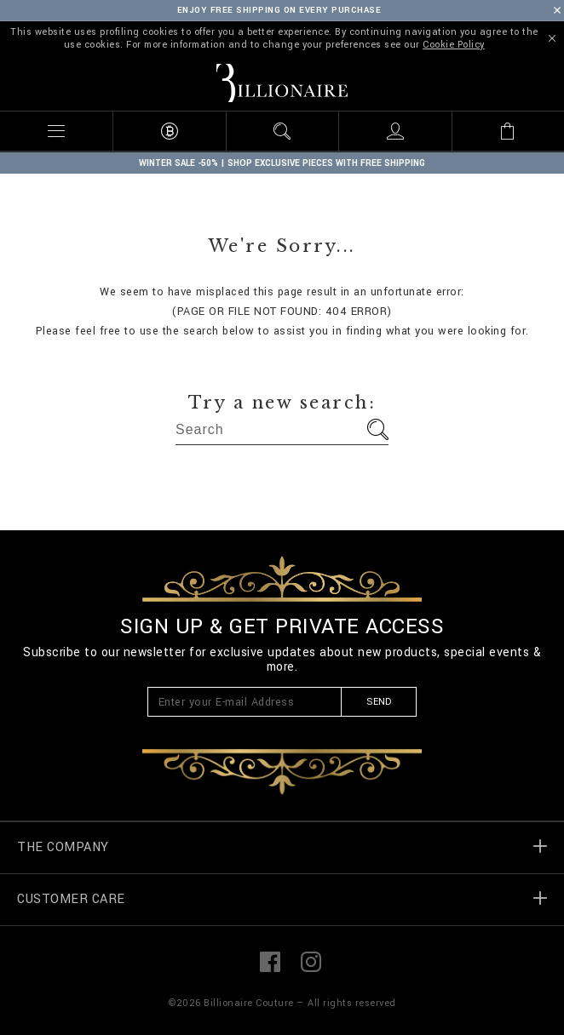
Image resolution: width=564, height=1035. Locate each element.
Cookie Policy (454, 44)
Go (377, 429)
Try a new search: (282, 402)
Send (378, 701)
